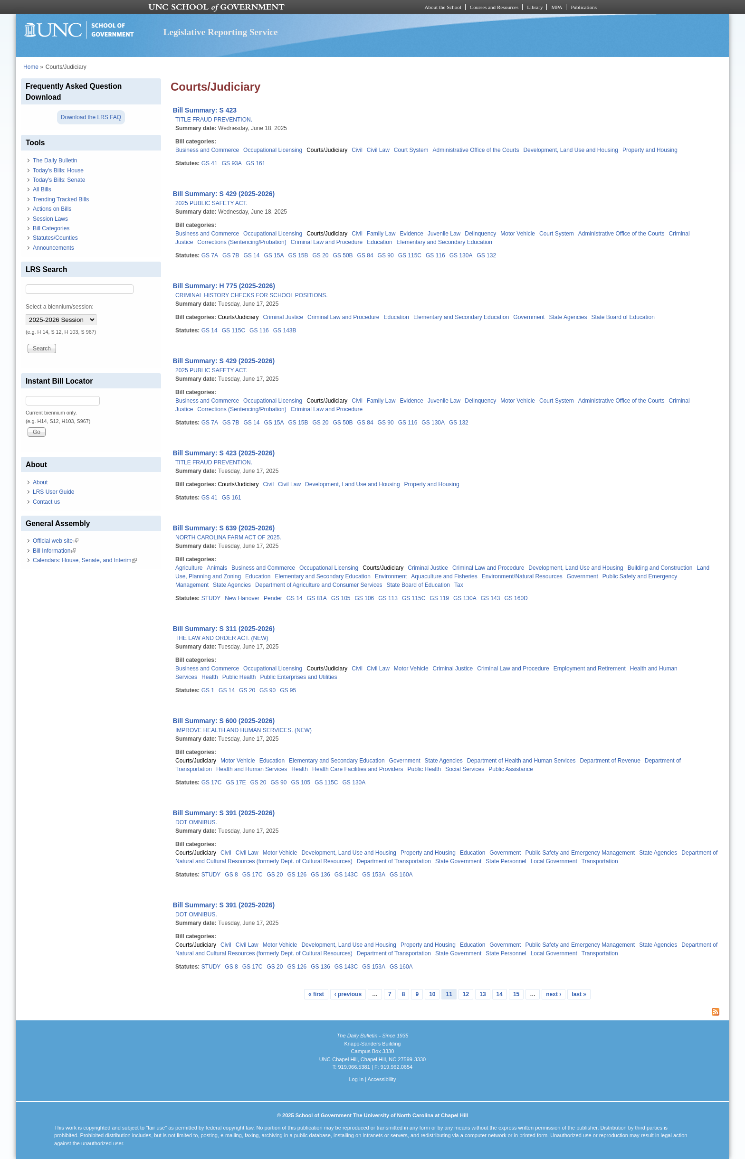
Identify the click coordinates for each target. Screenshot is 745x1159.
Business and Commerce (207, 150)
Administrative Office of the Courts (476, 150)
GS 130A (461, 255)
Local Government (554, 861)
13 (482, 994)
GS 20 (321, 255)
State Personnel (506, 861)
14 (500, 994)
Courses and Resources (494, 7)
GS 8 (231, 874)
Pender (273, 598)
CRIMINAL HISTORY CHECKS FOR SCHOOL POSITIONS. (251, 295)
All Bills (42, 189)
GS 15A (274, 255)
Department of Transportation (394, 861)
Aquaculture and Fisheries (444, 576)
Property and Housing (650, 150)
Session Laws (50, 219)
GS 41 (209, 163)
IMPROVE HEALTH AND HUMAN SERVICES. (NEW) (243, 730)
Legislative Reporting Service (220, 32)
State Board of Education (622, 317)
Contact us (46, 502)
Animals (217, 568)
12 (466, 994)
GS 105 (341, 598)
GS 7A (209, 255)
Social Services (464, 769)
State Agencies (568, 317)
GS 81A (317, 598)
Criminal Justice (283, 317)
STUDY (211, 598)
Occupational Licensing (272, 150)
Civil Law (378, 150)
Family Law (381, 233)
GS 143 (490, 598)
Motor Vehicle (517, 233)
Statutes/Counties (55, 238)
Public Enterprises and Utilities (298, 677)
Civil (357, 150)
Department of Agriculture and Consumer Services (318, 585)
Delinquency (480, 233)
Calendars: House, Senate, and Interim (85, 560)
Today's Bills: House (58, 170)
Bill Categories (51, 228)
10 (432, 994)
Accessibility (381, 1079)
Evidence (411, 233)
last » (579, 994)
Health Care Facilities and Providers (357, 769)
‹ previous (348, 994)
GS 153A (373, 874)
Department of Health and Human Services (521, 760)
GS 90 (386, 255)
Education (379, 242)
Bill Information (54, 550)
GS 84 (365, 255)
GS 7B (230, 255)
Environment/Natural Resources (522, 576)
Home (30, 67)
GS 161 (256, 163)
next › (553, 994)
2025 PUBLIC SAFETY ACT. (211, 203)
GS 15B (298, 255)
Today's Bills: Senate (59, 180)
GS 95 (288, 690)
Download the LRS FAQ (91, 117)
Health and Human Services (251, 769)
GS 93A (232, 163)
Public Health (239, 677)
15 (516, 994)
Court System (411, 150)
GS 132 (486, 255)
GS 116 (435, 255)
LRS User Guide (53, 492)
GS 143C (346, 874)
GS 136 (320, 874)
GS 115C (409, 255)
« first (316, 994)
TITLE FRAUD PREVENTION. (213, 119)
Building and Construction (660, 568)
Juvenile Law (444, 233)
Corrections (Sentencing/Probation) (241, 242)
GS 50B (343, 255)
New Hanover (242, 598)
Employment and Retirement (590, 668)
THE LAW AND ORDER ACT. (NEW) (221, 638)
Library (535, 7)
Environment (391, 576)
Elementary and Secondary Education (444, 242)
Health (209, 677)
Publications (584, 7)
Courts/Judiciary (326, 150)
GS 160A (401, 874)
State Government (458, 861)
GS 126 (296, 874)
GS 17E (236, 782)
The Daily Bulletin (55, 160)
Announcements (53, 248)
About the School (443, 7)
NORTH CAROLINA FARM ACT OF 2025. (228, 537)
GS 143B (284, 330)
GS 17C (211, 782)
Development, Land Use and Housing (570, 150)
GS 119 (439, 598)
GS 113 (388, 598)
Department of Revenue (610, 760)
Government (528, 317)
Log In (356, 1079)
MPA (556, 7)
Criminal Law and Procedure (327, 242)
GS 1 (207, 690)
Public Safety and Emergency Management (580, 852)
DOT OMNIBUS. (196, 822)
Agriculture (188, 568)
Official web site (55, 540)
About (40, 482)
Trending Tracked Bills (61, 199)
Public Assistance (510, 769)
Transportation (600, 861)
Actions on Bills (52, 209)
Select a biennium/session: (60, 306)
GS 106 (364, 598)
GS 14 (251, 255)
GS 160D (515, 598)
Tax (458, 585)
